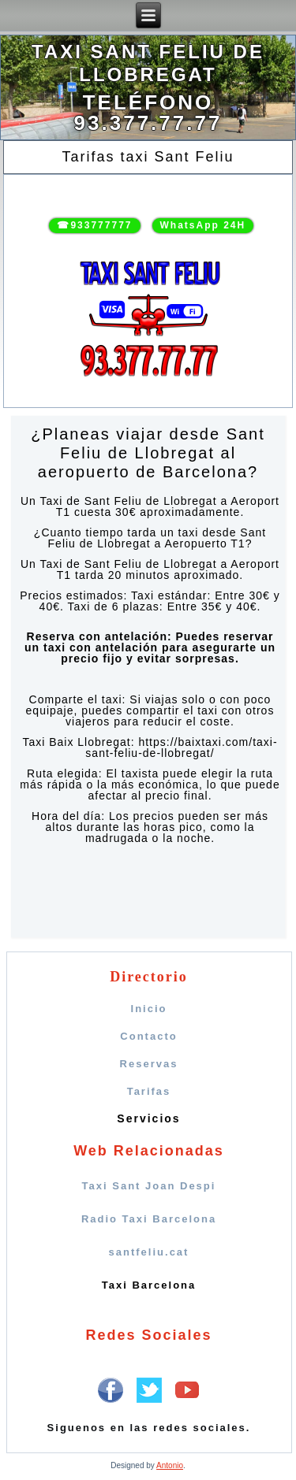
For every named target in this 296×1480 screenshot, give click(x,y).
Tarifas (149, 1091)
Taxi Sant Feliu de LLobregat (148, 63)
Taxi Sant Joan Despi (149, 1186)
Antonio (169, 1465)
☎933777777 (94, 225)
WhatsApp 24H (203, 225)
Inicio (149, 1008)
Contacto (148, 1036)
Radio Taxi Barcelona (148, 1219)
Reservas (149, 1064)
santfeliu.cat (149, 1252)
